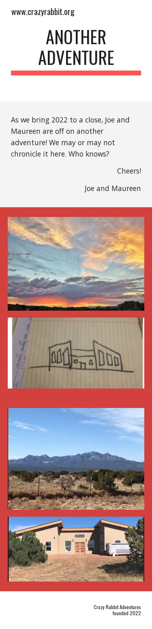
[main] (76, 51)
